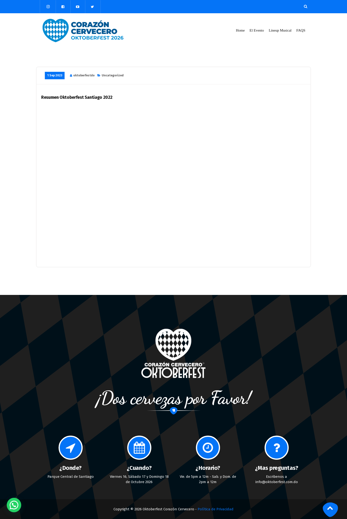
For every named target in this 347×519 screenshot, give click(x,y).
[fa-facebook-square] (63, 7)
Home (240, 30)
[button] (14, 505)
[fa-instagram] (48, 6)
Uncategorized (113, 75)
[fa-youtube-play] (77, 7)
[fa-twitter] (92, 7)
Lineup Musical (280, 30)
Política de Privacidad (216, 509)
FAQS (301, 30)
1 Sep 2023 (54, 75)
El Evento (256, 30)
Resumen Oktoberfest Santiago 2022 (77, 97)
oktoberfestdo (84, 75)
